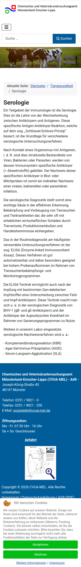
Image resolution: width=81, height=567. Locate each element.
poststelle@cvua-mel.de (31, 410)
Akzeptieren (41, 544)
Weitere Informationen (31, 563)
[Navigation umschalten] (6, 27)
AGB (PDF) (66, 497)
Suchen (64, 38)
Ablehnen (40, 554)
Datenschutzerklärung (38, 497)
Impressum (10, 497)
